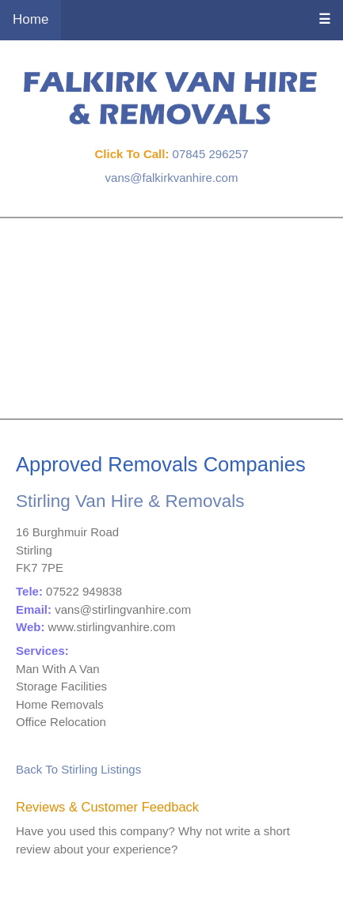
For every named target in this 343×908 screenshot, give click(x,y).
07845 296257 (211, 154)
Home (30, 19)
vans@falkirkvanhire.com (171, 177)
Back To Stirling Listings (78, 769)
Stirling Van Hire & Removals (130, 501)
